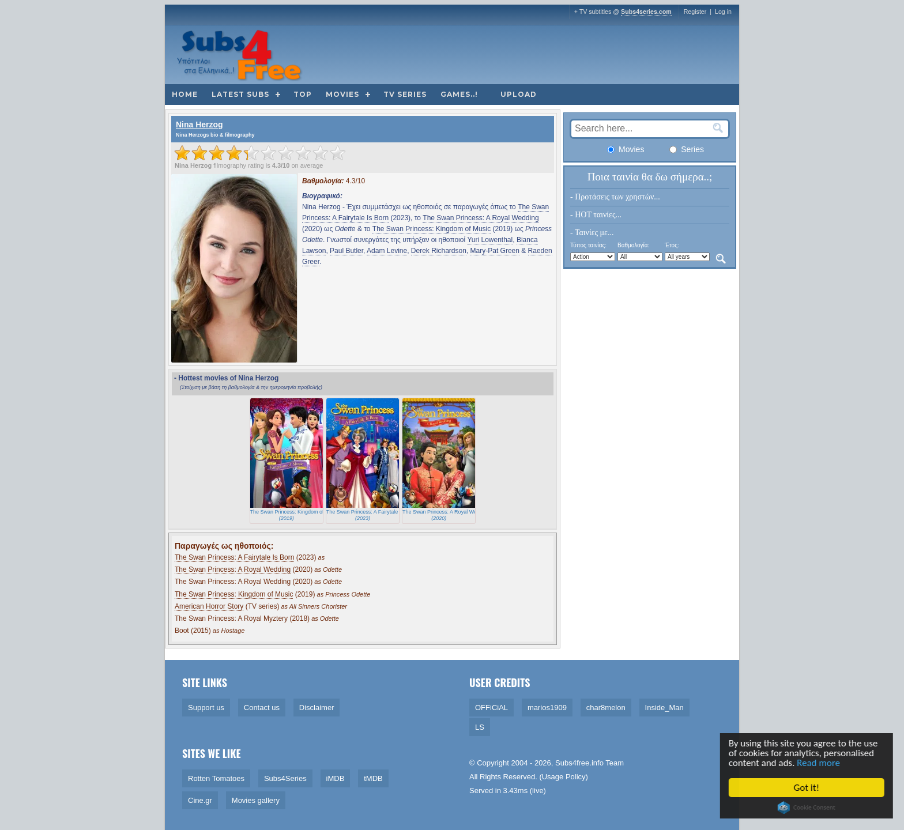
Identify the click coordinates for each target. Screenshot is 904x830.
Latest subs (240, 94)
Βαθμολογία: (633, 245)
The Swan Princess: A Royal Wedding (480, 218)
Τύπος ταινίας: (588, 245)
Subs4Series (285, 778)
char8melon (606, 707)
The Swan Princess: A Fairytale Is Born (234, 557)
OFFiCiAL (491, 707)
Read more (820, 763)
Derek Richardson (438, 251)
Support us (206, 707)
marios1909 (547, 707)
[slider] (260, 153)
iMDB (335, 778)
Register (695, 11)
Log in (723, 11)
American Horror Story (209, 606)
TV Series (405, 94)
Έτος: (672, 245)
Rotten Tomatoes (216, 778)
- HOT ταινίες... (596, 214)
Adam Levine (387, 251)
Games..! (459, 94)
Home (185, 94)
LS (479, 727)
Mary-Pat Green (494, 251)
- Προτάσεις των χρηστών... (615, 197)
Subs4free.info (579, 763)
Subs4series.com (646, 11)
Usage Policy (564, 776)
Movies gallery (256, 800)
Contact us (262, 707)
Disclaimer (316, 707)
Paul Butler (346, 251)
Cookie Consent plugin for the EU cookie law (808, 807)
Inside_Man (664, 707)
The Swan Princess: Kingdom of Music (431, 229)
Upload (518, 94)
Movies (342, 94)
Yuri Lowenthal (490, 240)
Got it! (807, 788)
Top (302, 94)
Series (686, 149)
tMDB (373, 778)
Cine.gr (200, 800)
